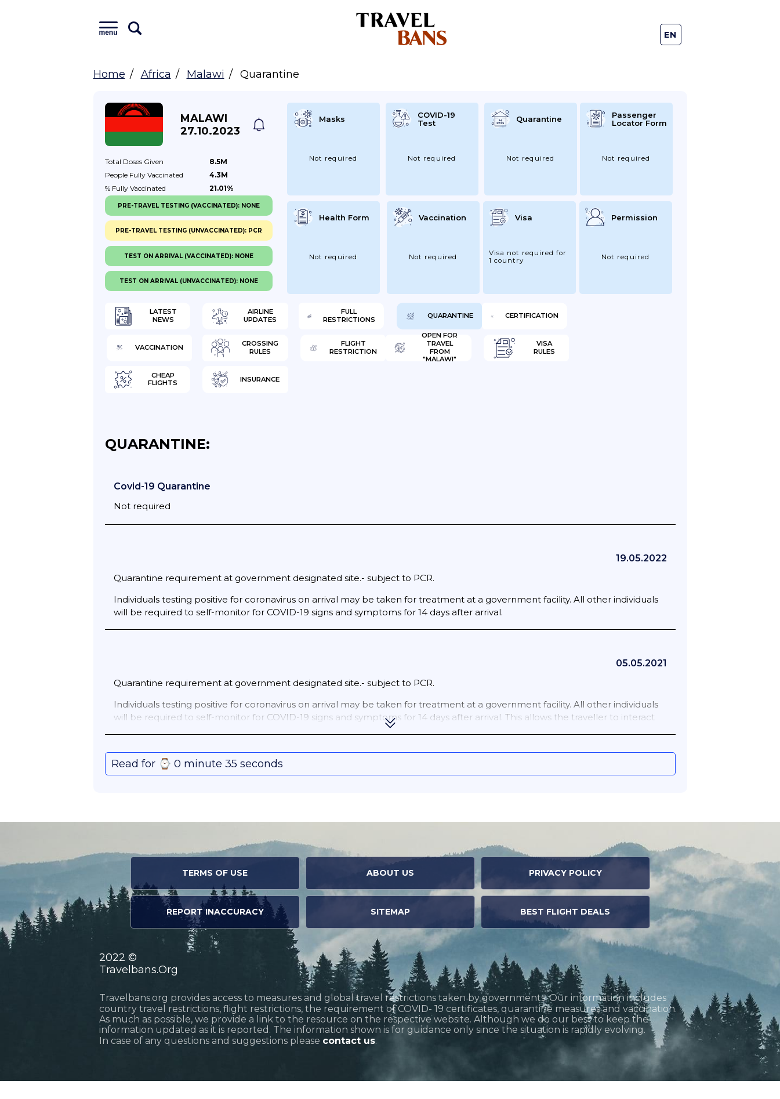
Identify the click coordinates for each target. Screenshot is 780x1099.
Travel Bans (401, 29)
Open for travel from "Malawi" (167, 394)
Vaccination (308, 356)
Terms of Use (215, 891)
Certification (164, 356)
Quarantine (600, 318)
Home (109, 74)
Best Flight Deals (565, 929)
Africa (156, 74)
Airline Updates (315, 318)
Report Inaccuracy (215, 929)
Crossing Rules (461, 356)
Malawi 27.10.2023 (210, 124)
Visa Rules (303, 394)
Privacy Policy (565, 891)
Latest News (161, 318)
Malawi (205, 74)
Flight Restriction (604, 356)
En (670, 35)
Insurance (597, 394)
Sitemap (390, 929)
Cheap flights (458, 394)
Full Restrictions (459, 318)
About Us (390, 891)
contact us (348, 1058)
